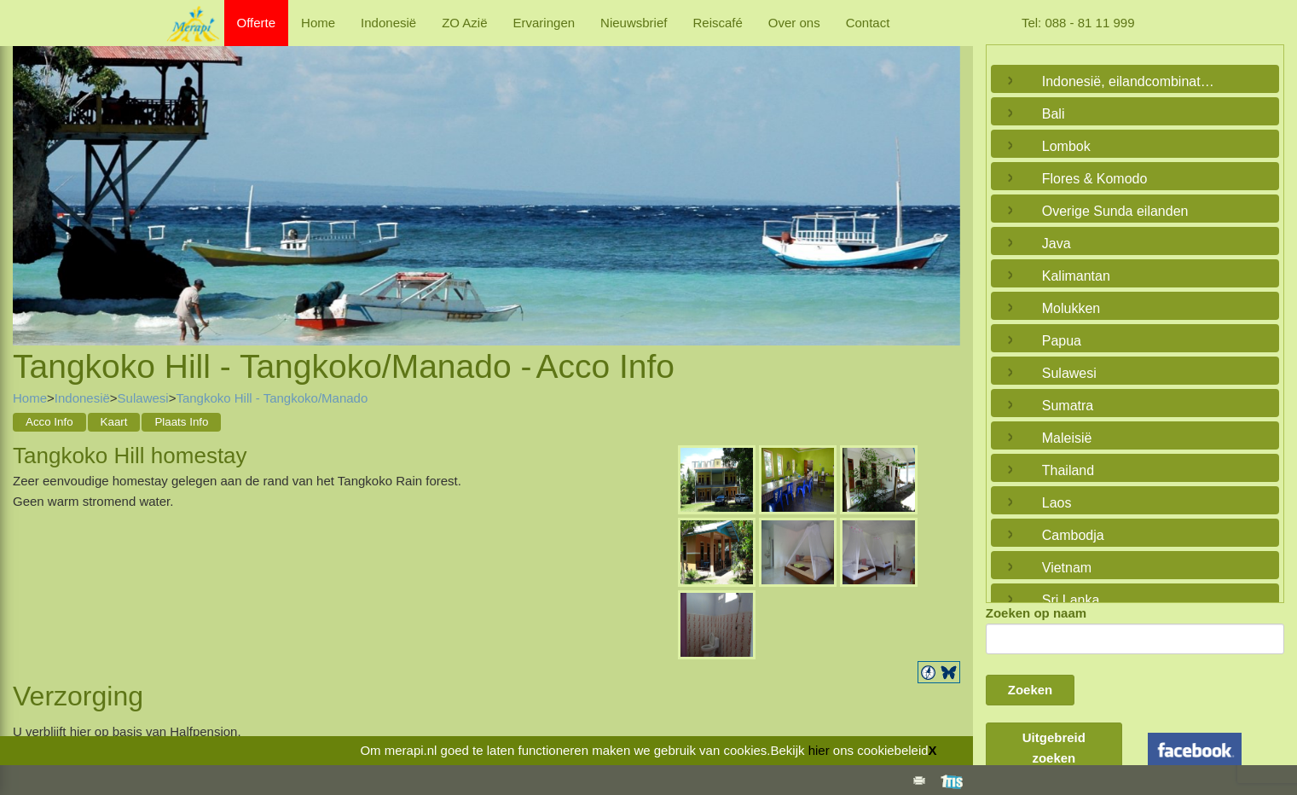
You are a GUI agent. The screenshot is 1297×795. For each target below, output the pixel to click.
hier (819, 750)
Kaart (114, 421)
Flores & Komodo (1095, 178)
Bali (1053, 114)
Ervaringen (544, 22)
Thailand (1068, 470)
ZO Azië (464, 22)
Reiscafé (717, 22)
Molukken (1071, 308)
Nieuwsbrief (633, 22)
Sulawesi (143, 398)
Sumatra (1067, 405)
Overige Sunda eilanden (1115, 211)
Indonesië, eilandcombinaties (1130, 81)
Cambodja (1073, 535)
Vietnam (1066, 567)
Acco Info (49, 421)
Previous (30, 176)
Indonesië (388, 22)
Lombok (1066, 146)
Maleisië (1067, 438)
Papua (1061, 341)
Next (943, 176)
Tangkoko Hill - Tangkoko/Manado (272, 398)
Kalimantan (1076, 276)
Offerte (256, 22)
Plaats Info (181, 421)
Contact (868, 22)
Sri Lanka (1071, 600)
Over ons (794, 22)
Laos (1057, 503)
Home (318, 22)
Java (1056, 243)
